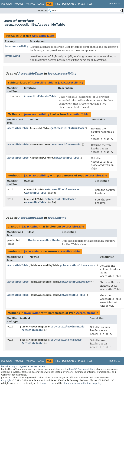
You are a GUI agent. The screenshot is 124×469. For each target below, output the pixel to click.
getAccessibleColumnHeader (68, 128)
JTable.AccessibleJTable (43, 240)
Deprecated (69, 4)
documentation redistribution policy (82, 383)
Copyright (6, 380)
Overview (6, 4)
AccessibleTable (43, 35)
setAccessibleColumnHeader (62, 189)
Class (40, 4)
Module (19, 4)
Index (81, 4)
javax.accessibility (16, 46)
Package (30, 4)
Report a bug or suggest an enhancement (23, 366)
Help (89, 4)
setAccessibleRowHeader (60, 199)
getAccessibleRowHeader (66, 144)
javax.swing (12, 56)
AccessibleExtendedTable (40, 96)
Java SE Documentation (81, 369)
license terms (47, 383)
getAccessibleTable (66, 157)
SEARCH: (42, 10)
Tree (57, 4)
